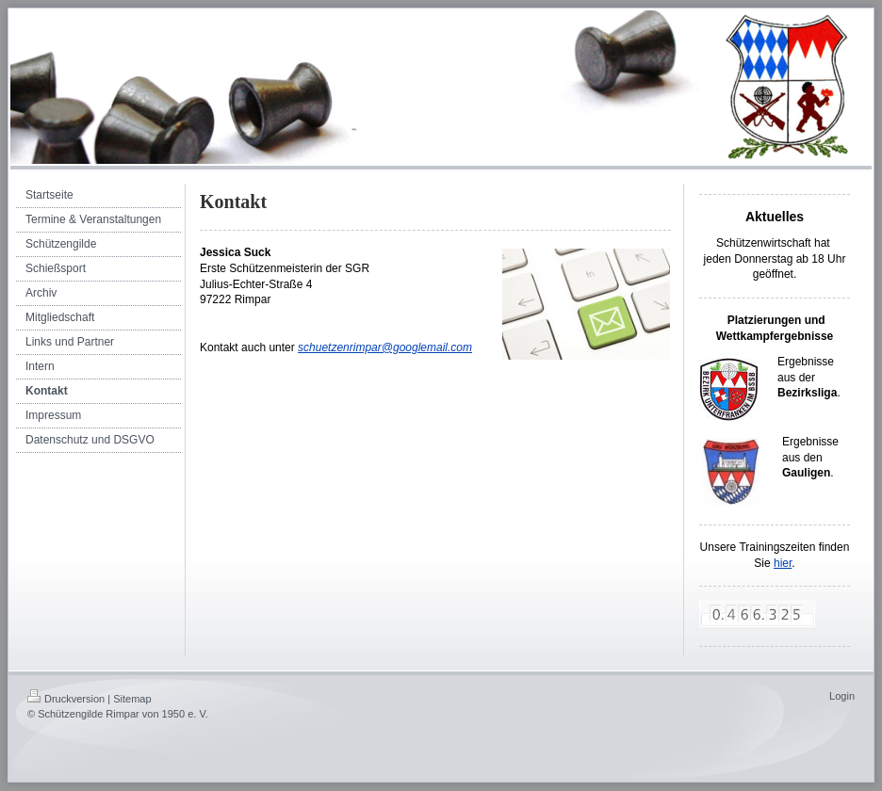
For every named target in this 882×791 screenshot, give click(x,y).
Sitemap (132, 698)
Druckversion (66, 698)
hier (783, 563)
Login (842, 696)
